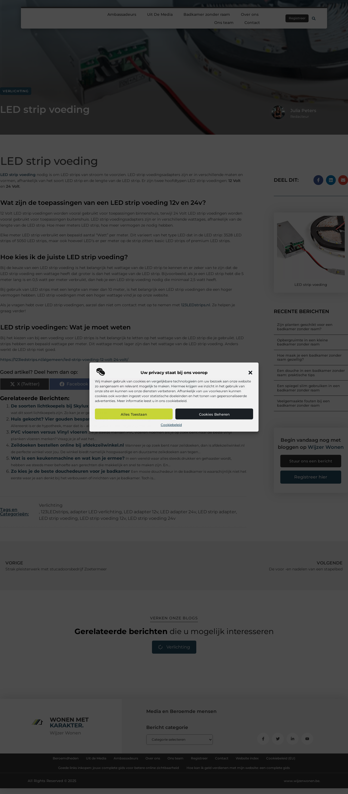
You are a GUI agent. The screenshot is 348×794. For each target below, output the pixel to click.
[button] (250, 372)
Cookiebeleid (171, 425)
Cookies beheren (214, 414)
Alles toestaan (134, 414)
